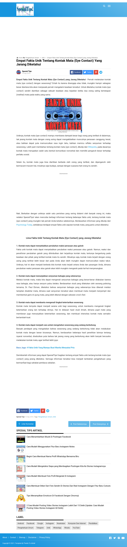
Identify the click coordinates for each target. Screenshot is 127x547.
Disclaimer (32, 537)
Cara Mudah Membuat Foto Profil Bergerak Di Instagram (51, 476)
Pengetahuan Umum (45, 417)
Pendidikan (93, 523)
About (4, 537)
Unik (54, 417)
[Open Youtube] (123, 537)
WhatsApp (57, 528)
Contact (13, 537)
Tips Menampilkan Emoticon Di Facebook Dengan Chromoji (53, 495)
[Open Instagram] (118, 537)
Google (40, 523)
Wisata (67, 528)
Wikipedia (92, 147)
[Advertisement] (63, 36)
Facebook (30, 523)
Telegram (40, 528)
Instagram (50, 523)
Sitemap (22, 537)
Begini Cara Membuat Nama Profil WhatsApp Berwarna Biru (53, 456)
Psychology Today (24, 225)
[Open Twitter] (114, 537)
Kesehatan (61, 523)
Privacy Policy (44, 537)
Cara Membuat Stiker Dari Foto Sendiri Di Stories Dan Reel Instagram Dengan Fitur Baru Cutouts (69, 486)
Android (21, 523)
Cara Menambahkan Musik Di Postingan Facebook (49, 437)
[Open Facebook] (110, 537)
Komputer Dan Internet (77, 523)
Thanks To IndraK (29, 543)
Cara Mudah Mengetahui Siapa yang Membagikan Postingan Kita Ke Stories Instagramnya (66, 466)
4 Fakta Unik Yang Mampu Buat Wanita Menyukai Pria (51, 347)
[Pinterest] (96, 72)
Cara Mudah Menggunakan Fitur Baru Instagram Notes (51, 446)
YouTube (76, 528)
